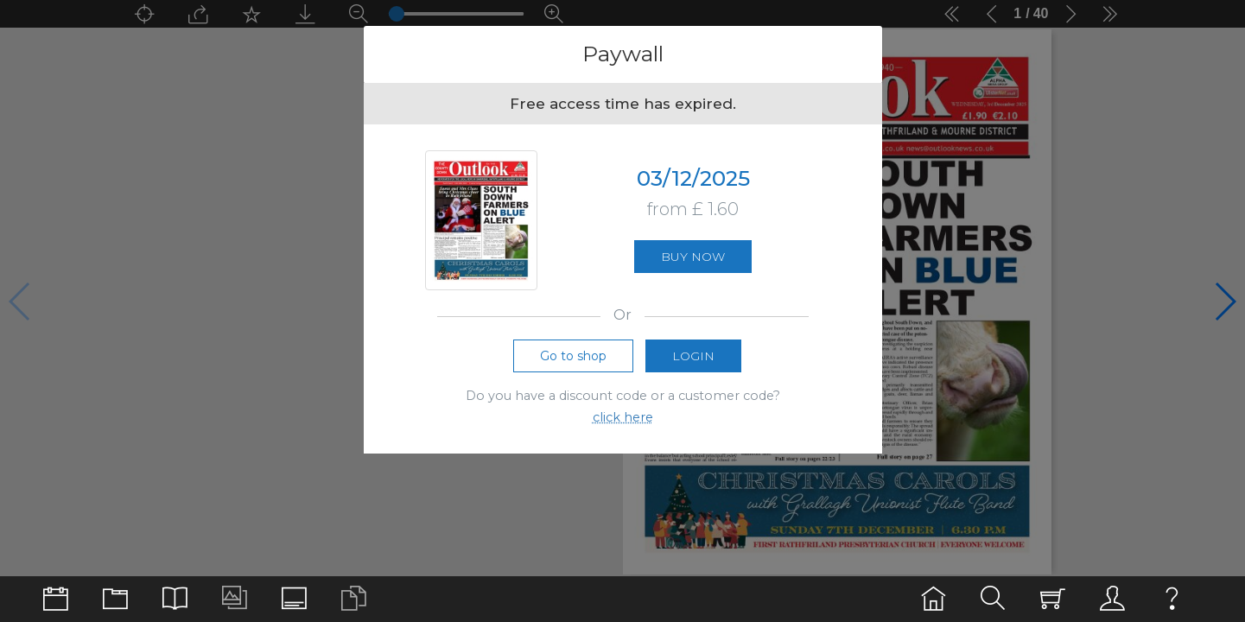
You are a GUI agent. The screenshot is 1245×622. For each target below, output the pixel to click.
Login (693, 356)
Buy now (693, 256)
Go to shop (573, 356)
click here (623, 417)
